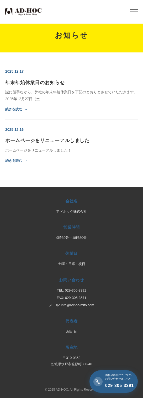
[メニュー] (134, 12)
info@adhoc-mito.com (77, 305)
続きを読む (13, 109)
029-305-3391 (75, 290)
